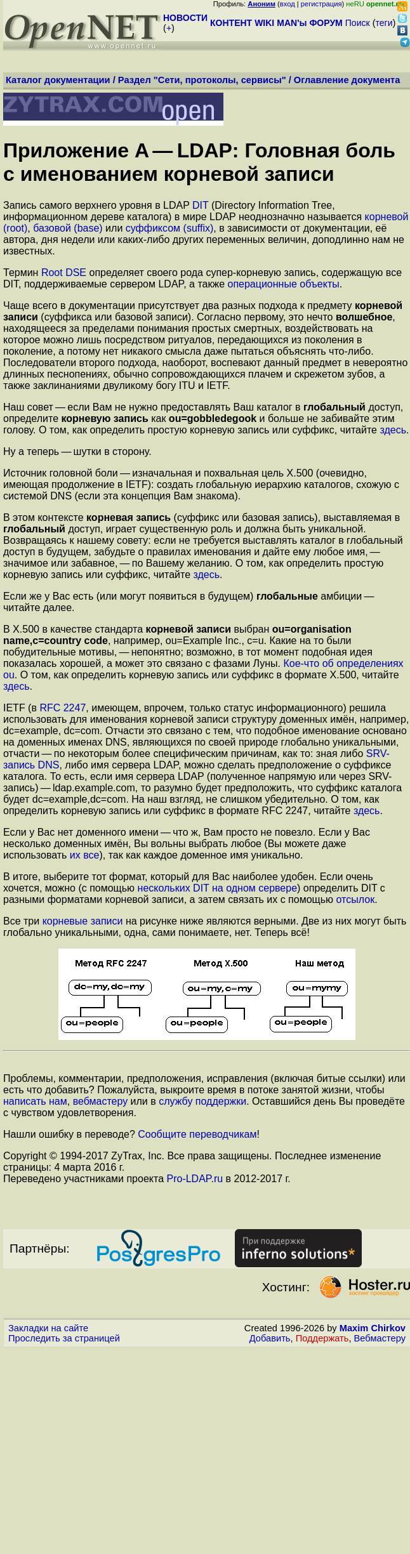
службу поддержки (202, 1101)
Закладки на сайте (48, 1328)
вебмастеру (100, 1101)
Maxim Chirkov (373, 1328)
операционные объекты (284, 284)
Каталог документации (58, 80)
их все (85, 855)
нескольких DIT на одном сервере (218, 888)
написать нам (35, 1101)
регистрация (321, 4)
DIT (200, 205)
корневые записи (83, 921)
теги (384, 23)
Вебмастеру (380, 1338)
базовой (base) (68, 228)
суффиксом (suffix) (170, 228)
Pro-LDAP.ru (194, 1178)
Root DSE (63, 272)
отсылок (355, 899)
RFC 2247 (62, 707)
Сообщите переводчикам (197, 1134)
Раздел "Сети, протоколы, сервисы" (202, 80)
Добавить (270, 1338)
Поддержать (322, 1338)
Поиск (357, 23)
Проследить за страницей (64, 1338)
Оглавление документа (347, 80)
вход (287, 4)
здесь (393, 430)
